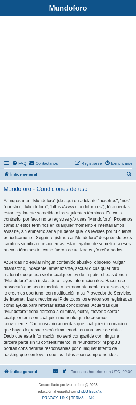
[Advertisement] (68, 87)
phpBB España (89, 391)
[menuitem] (19, 163)
